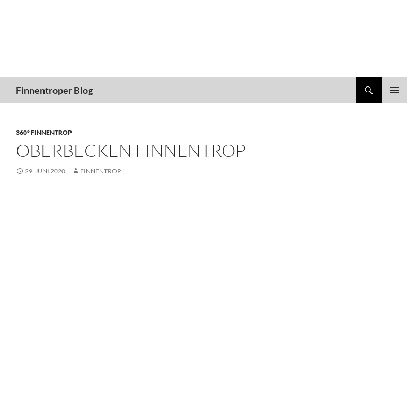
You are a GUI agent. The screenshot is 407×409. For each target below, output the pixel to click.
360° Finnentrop (44, 132)
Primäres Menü (394, 90)
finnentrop (100, 171)
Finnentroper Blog (54, 90)
